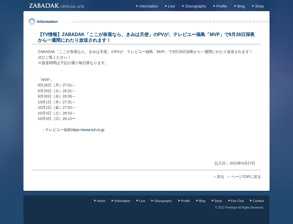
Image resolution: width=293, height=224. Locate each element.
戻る (220, 177)
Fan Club (237, 201)
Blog (241, 6)
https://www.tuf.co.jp (87, 130)
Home (101, 201)
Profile (221, 6)
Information (148, 6)
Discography (195, 6)
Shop (259, 6)
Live (171, 6)
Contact (258, 201)
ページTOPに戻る (246, 177)
